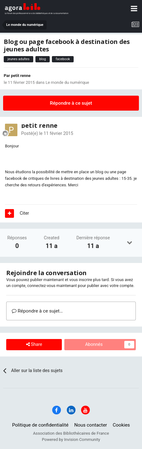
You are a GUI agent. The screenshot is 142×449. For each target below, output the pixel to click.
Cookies (121, 425)
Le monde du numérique (67, 82)
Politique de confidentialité (40, 425)
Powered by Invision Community (71, 439)
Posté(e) (47, 133)
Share (34, 344)
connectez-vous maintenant (52, 285)
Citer (24, 213)
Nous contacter (90, 425)
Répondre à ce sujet (71, 103)
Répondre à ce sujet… (37, 311)
